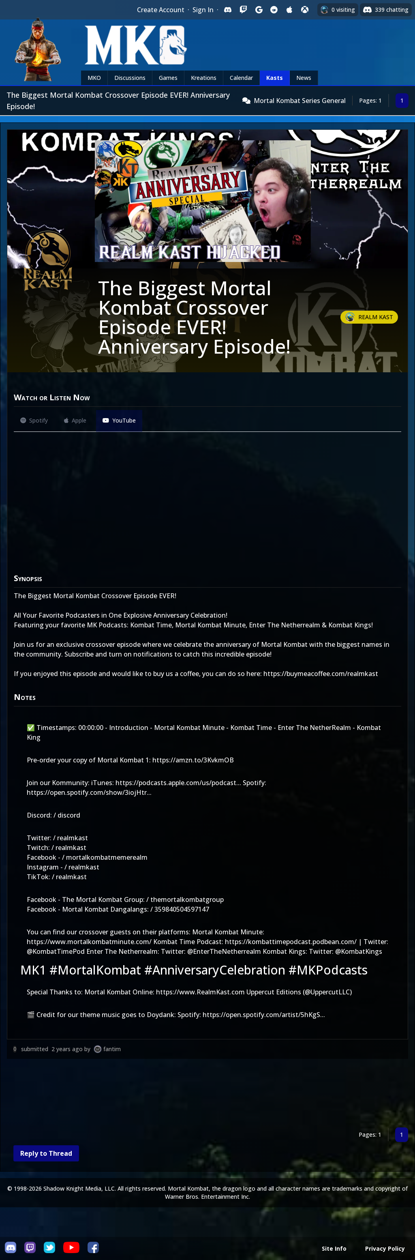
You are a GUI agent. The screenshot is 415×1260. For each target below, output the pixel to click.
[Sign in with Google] (258, 10)
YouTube (119, 420)
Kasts (274, 78)
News (303, 78)
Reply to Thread (46, 1153)
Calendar (241, 78)
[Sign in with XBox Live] (305, 10)
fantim (112, 1049)
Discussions (129, 78)
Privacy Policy (385, 1248)
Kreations (203, 78)
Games (168, 78)
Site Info (334, 1248)
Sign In (203, 9)
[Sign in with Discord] (228, 10)
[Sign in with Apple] (289, 10)
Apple (75, 420)
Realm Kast (375, 317)
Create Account (160, 9)
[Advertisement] (207, 1095)
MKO (94, 78)
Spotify (34, 420)
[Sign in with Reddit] (274, 10)
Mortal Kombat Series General (300, 100)
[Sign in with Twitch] (243, 10)
